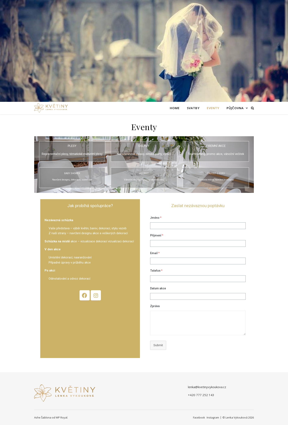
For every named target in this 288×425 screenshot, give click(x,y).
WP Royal (61, 417)
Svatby (193, 108)
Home (175, 108)
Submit (158, 345)
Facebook (199, 417)
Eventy (213, 108)
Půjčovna (235, 108)
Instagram (213, 417)
